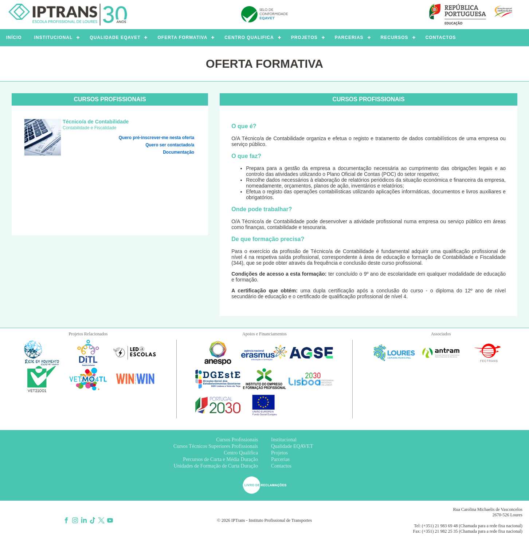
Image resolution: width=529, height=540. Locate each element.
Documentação (178, 152)
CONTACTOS (441, 37)
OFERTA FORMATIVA (182, 37)
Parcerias (280, 459)
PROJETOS (304, 37)
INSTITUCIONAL (53, 37)
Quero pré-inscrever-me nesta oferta (156, 137)
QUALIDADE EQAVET (115, 37)
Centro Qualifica (241, 453)
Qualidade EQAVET (292, 446)
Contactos (281, 466)
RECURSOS (394, 37)
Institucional (284, 439)
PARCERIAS (349, 37)
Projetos (279, 453)
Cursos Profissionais (237, 439)
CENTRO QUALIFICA (249, 37)
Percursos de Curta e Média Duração (220, 459)
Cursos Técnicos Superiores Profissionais (215, 446)
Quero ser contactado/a (169, 144)
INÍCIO (14, 37)
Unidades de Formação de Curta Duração (216, 466)
